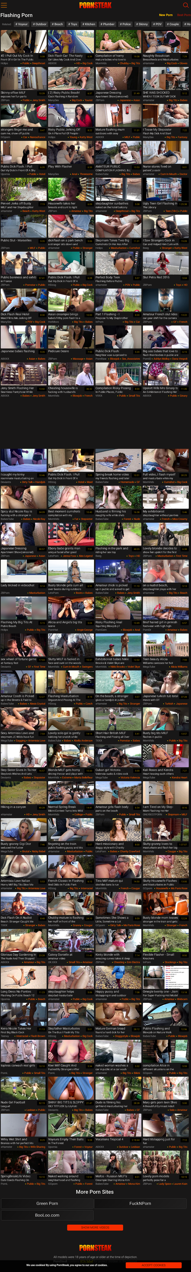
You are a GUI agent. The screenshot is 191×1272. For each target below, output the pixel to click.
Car (25, 137)
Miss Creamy (179, 518)
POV (158, 24)
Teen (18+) (171, 210)
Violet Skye (133, 666)
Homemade (127, 482)
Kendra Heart (179, 777)
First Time (181, 555)
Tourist (88, 100)
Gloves (183, 63)
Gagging (20, 740)
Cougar (171, 851)
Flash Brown (37, 1036)
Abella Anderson (83, 740)
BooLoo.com (47, 1215)
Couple (174, 24)
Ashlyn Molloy (161, 358)
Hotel (41, 174)
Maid (89, 482)
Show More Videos (95, 1227)
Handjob (40, 482)
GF (175, 321)
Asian (136, 100)
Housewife (161, 888)
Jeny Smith (38, 100)
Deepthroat (38, 63)
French (183, 321)
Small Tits (134, 395)
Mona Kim (134, 1183)
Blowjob (114, 358)
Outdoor (40, 24)
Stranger (87, 247)
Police (126, 24)
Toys (73, 24)
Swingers (87, 666)
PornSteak (95, 1248)
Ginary (183, 395)
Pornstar (30, 284)
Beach (58, 24)
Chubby (124, 63)
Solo (172, 1109)
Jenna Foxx (69, 555)
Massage (77, 358)
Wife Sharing (37, 1146)
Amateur (76, 210)
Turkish (168, 703)
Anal (74, 174)
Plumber (108, 24)
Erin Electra (133, 962)
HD (78, 63)
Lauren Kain (180, 1183)
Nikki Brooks (117, 666)
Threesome (86, 174)
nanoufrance (37, 137)
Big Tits (135, 63)
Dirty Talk (27, 482)
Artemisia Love (36, 740)
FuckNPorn (140, 1203)
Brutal (25, 851)
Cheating (118, 962)
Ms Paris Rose (178, 888)
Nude (136, 518)
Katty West (86, 137)
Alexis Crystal (37, 703)
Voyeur (22, 24)
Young (73, 137)
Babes (183, 100)
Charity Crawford (129, 851)
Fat (76, 518)
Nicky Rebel (38, 851)
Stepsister (86, 518)
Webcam (181, 999)
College (78, 814)
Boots (79, 592)
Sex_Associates (130, 358)
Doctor (183, 174)
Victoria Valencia (130, 777)
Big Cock (87, 63)
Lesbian (30, 1109)
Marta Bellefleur (83, 777)
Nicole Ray (38, 518)
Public (25, 63)
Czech (89, 703)
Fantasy (182, 137)
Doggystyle (121, 1036)
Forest (127, 518)
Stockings (170, 962)
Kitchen (89, 24)
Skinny (143, 24)
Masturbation (118, 247)
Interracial (86, 888)
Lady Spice (164, 1183)
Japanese (125, 100)
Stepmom (173, 814)
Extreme (67, 777)
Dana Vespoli (179, 358)
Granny (76, 925)
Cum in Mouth (168, 174)
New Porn (166, 15)
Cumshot (134, 247)
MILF (127, 137)
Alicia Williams (178, 666)
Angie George (84, 629)
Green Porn (47, 1203)
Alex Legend (85, 555)
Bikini (136, 1072)
